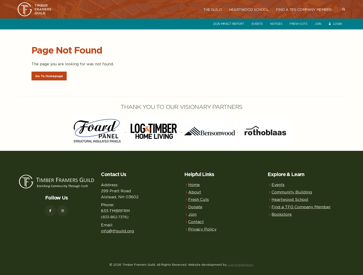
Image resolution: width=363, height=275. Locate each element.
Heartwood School (249, 9)
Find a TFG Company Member (304, 9)
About (194, 192)
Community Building (292, 192)
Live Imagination (240, 264)
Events (257, 23)
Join (318, 23)
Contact (196, 221)
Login (335, 23)
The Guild (212, 9)
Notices (276, 23)
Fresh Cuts (298, 23)
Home (194, 184)
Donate (195, 207)
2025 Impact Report (228, 23)
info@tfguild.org (117, 231)
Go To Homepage (49, 76)
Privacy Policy (202, 229)
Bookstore (282, 214)
